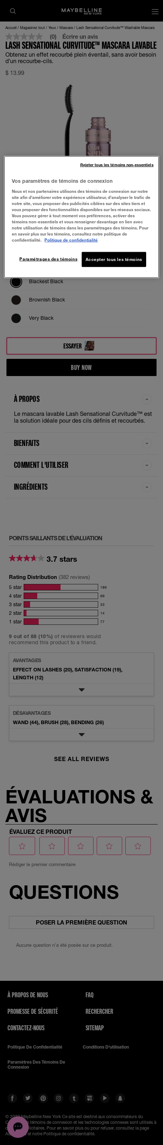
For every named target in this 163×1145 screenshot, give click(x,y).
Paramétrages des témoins (48, 259)
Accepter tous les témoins (114, 259)
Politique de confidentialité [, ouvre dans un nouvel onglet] (71, 240)
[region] (81, 217)
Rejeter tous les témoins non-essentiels (117, 165)
